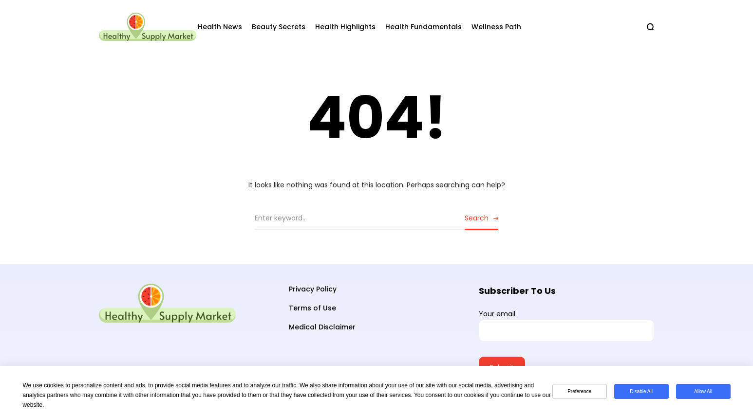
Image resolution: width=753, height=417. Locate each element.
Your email (566, 325)
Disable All (641, 391)
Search (477, 218)
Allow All (703, 391)
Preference (579, 391)
